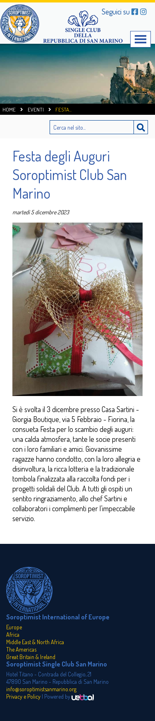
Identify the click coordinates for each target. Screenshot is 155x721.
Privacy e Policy (23, 696)
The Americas (21, 649)
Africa (12, 634)
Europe (14, 627)
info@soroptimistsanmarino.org (41, 689)
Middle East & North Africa (35, 641)
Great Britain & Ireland (30, 656)
